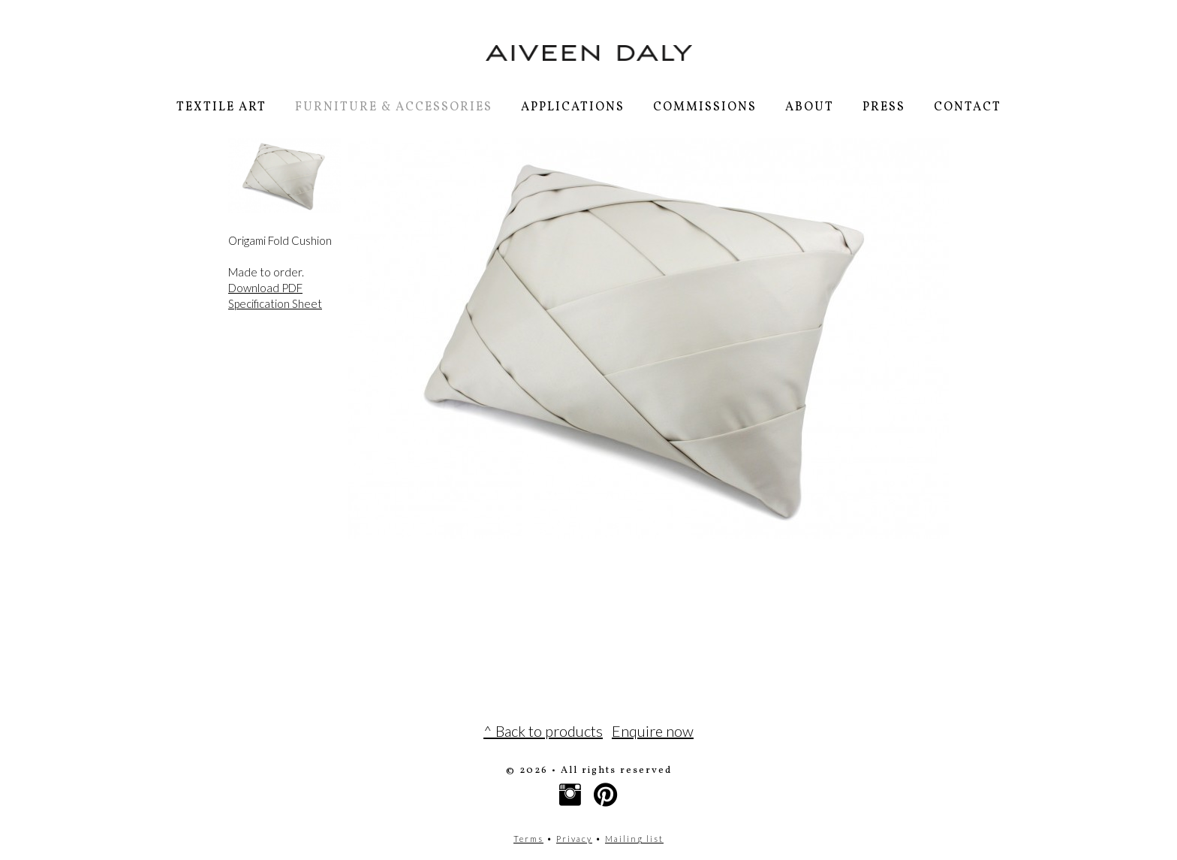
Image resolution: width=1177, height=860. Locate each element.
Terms (528, 838)
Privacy (574, 838)
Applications (573, 107)
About (809, 107)
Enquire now (653, 731)
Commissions (705, 107)
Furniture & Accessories (393, 107)
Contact (967, 107)
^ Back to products (543, 731)
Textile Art (221, 107)
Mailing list (634, 838)
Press (883, 107)
